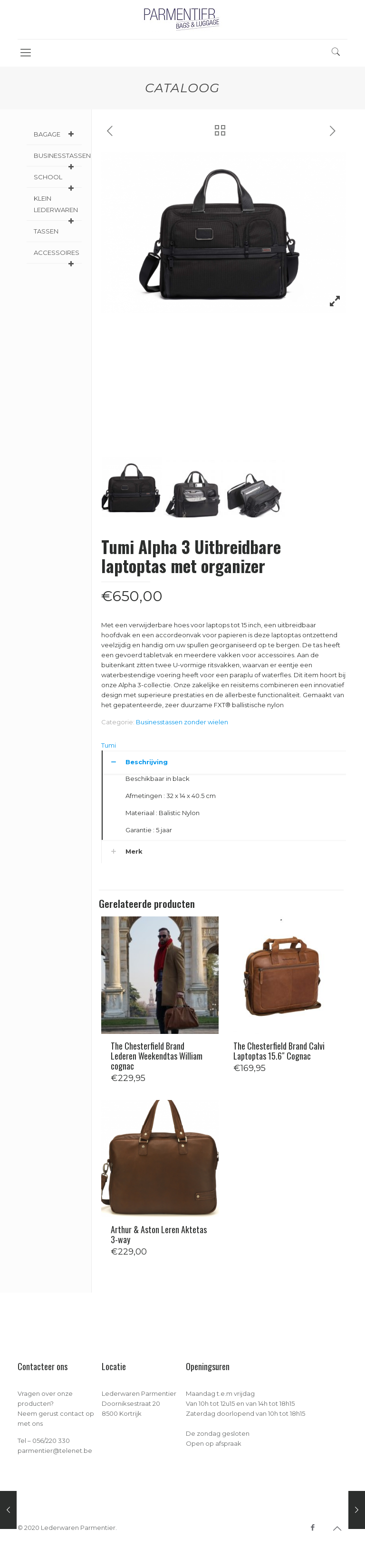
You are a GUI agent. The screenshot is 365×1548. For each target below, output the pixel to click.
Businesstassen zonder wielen (182, 722)
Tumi (108, 745)
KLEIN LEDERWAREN (56, 208)
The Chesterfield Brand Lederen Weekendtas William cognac (156, 1056)
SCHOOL (55, 180)
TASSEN (46, 231)
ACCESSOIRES (56, 256)
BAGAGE (55, 134)
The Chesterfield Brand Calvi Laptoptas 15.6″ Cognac (279, 1051)
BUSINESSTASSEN (58, 159)
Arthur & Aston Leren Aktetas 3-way (159, 1234)
